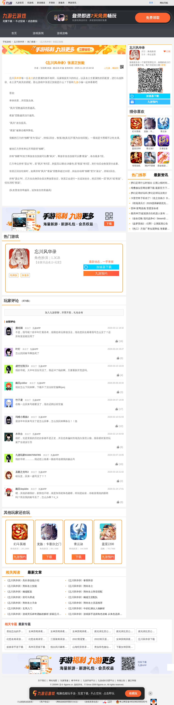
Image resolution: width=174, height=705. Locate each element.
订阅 (167, 51)
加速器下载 (97, 267)
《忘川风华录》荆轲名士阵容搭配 (84, 591)
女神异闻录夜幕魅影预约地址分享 (58, 632)
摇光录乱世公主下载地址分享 (146, 632)
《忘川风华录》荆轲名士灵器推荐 (84, 602)
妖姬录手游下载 (15, 647)
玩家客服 (64, 680)
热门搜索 (31, 42)
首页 (14, 33)
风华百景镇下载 (37, 647)
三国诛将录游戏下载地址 (58, 640)
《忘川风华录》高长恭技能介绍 (22, 580)
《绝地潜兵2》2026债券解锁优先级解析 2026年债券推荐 (150, 203)
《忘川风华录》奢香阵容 (80, 580)
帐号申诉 (75, 680)
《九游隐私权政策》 (25, 702)
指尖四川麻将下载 (58, 648)
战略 (103, 548)
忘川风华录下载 (146, 639)
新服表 (61, 3)
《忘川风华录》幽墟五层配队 (82, 597)
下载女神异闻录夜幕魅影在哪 (124, 648)
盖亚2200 (108, 544)
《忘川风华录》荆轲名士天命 (21, 602)
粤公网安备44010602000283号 (131, 702)
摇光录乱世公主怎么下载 (102, 632)
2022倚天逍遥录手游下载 (101, 640)
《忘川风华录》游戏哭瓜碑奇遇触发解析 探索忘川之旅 (34, 614)
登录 (151, 3)
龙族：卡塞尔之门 (49, 544)
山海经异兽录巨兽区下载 (80, 648)
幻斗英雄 (20, 544)
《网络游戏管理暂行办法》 (67, 702)
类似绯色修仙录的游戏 (102, 648)
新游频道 (41, 3)
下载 (109, 223)
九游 (76, 82)
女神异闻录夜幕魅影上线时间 (124, 640)
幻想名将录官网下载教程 (37, 640)
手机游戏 (7, 42)
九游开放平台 (89, 680)
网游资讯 (72, 3)
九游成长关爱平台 (106, 680)
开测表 (52, 3)
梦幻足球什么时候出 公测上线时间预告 (150, 182)
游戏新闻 (38, 33)
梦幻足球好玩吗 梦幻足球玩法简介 (149, 193)
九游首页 (20, 3)
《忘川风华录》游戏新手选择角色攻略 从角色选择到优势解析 (95, 614)
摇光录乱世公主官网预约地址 (124, 632)
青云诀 (78, 544)
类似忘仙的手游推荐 (15, 632)
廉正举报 (132, 680)
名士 (30, 78)
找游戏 (30, 3)
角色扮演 (41, 257)
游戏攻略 (62, 33)
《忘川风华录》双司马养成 (20, 597)
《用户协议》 (44, 702)
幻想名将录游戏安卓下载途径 (15, 640)
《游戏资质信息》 (91, 702)
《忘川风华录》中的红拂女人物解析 (86, 608)
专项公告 (121, 680)
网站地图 (53, 680)
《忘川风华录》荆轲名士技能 (21, 586)
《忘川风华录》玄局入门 (19, 608)
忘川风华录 (19, 42)
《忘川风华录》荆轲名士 (80, 586)
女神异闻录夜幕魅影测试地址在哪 (37, 632)
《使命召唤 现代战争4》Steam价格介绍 (150, 218)
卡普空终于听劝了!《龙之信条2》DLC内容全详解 (150, 198)
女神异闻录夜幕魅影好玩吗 (80, 632)
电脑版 (13, 275)
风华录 (17, 78)
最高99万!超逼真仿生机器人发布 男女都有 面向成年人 (150, 213)
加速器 (25, 275)
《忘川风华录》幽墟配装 (19, 591)
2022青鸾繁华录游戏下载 (79, 640)
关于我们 (42, 680)
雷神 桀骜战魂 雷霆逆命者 (144, 208)
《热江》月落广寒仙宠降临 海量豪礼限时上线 (150, 228)
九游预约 (101, 273)
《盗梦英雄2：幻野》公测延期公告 (149, 223)
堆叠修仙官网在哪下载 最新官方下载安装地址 (150, 188)
